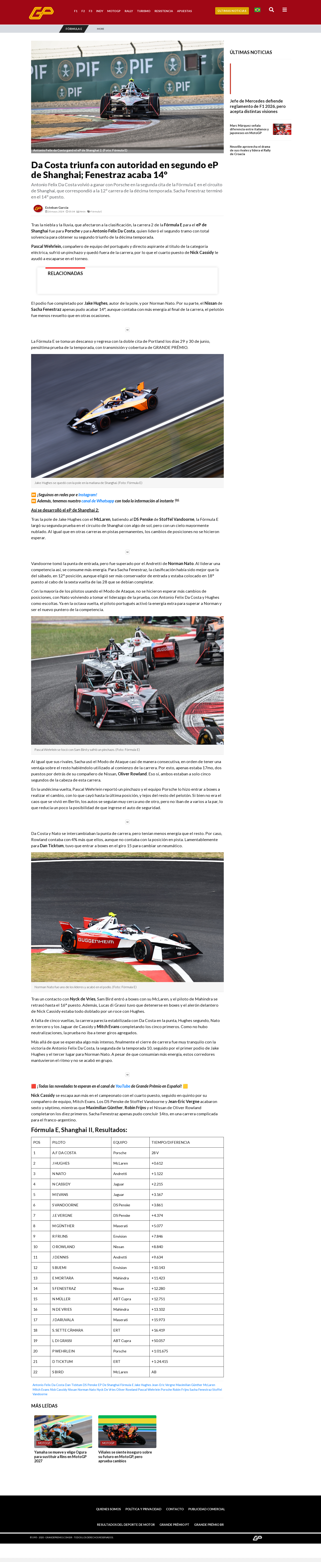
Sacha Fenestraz (201, 1389)
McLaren (209, 1385)
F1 (75, 11)
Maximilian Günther (189, 1385)
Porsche (166, 1389)
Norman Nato (87, 1389)
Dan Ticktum (73, 1385)
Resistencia (164, 11)
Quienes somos (108, 1509)
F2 (83, 11)
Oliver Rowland (126, 1389)
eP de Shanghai (109, 1385)
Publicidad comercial (206, 1509)
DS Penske (90, 1385)
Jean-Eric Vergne (163, 1385)
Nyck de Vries (106, 1389)
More (100, 28)
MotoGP (114, 11)
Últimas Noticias (232, 10)
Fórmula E (127, 1385)
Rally (129, 11)
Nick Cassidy (58, 1389)
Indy (99, 11)
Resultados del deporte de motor (126, 1524)
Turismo (143, 11)
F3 (90, 11)
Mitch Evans (41, 1389)
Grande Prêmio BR (209, 1524)
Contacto (175, 1509)
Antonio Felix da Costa (48, 1385)
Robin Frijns (181, 1389)
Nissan (72, 1389)
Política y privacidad (143, 1509)
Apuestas (184, 11)
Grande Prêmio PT (174, 1524)
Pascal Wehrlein (149, 1389)
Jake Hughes (142, 1385)
